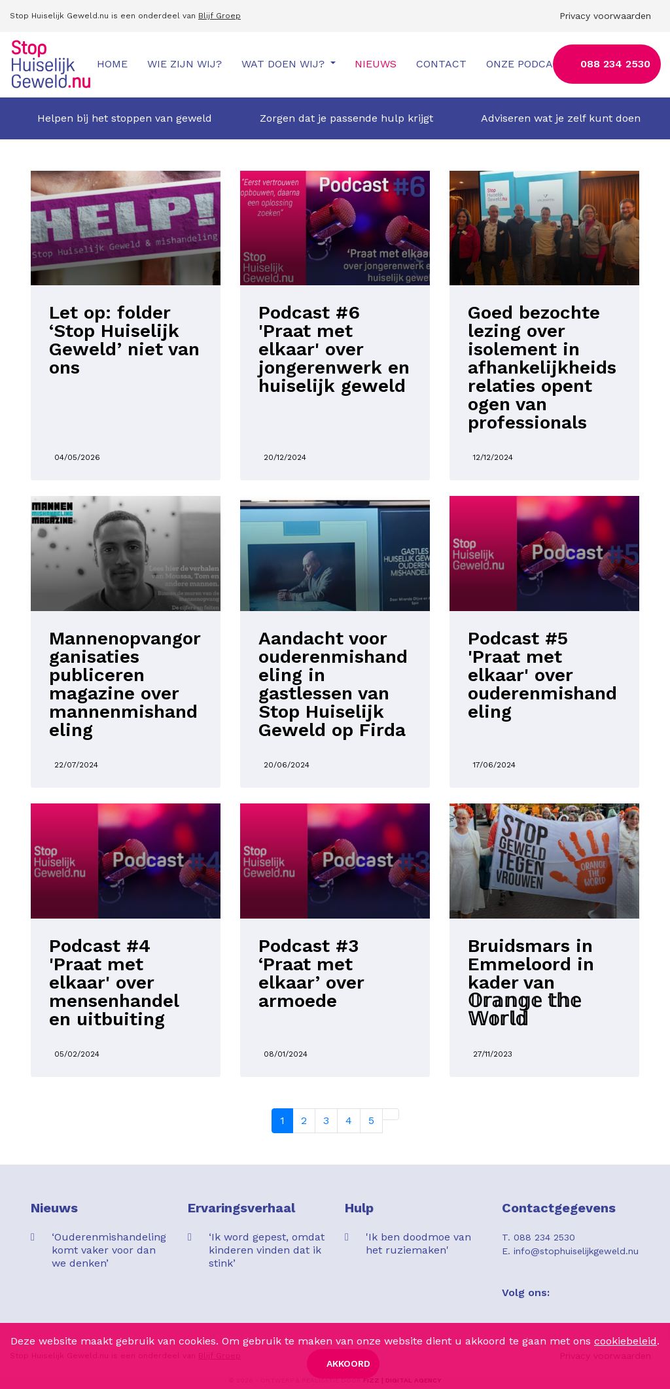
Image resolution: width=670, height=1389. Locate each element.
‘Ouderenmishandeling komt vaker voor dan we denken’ (109, 1250)
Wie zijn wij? (184, 64)
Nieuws (376, 64)
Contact (441, 64)
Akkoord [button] (348, 1363)
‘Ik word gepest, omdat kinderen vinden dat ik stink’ (267, 1250)
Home (112, 64)
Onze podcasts (529, 64)
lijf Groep (222, 15)
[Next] (390, 1114)
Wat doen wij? (284, 64)
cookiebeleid (625, 1341)
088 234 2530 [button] (615, 64)
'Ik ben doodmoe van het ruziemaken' (418, 1243)
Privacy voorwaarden (605, 15)
